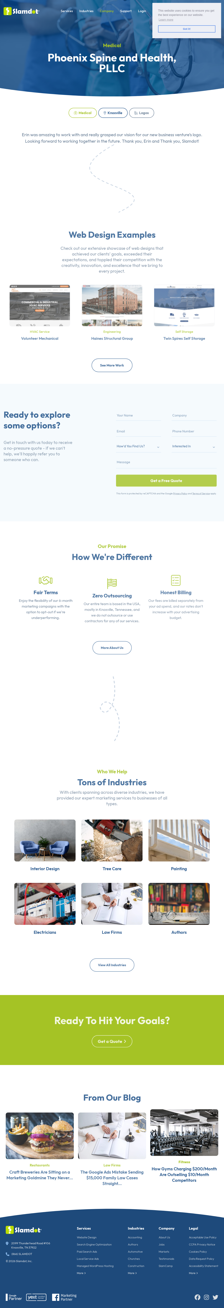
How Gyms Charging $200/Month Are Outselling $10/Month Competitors (184, 1189)
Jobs (162, 1244)
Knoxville (113, 113)
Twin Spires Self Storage (184, 331)
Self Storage (184, 326)
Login (142, 11)
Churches (134, 1259)
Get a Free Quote (166, 473)
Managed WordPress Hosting (95, 1266)
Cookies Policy (198, 1251)
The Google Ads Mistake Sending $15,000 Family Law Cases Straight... (112, 1189)
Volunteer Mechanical (39, 331)
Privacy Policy (176, 482)
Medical (82, 113)
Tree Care (112, 874)
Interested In (177, 447)
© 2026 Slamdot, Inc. (19, 1261)
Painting (183, 874)
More (81, 1273)
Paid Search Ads (87, 1251)
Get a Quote (112, 1053)
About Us (164, 1237)
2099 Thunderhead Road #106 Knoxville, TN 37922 (28, 1245)
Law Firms (112, 942)
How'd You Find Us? (140, 447)
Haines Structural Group (112, 331)
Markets (164, 1251)
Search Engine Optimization (94, 1244)
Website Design (87, 1237)
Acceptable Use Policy (202, 1237)
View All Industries (112, 964)
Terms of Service (191, 482)
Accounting (135, 1237)
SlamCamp (166, 1266)
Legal (193, 1228)
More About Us (112, 647)
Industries (86, 11)
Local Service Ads (88, 1259)
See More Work (112, 365)
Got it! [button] (187, 28)
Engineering (111, 326)
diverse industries (130, 803)
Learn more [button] (166, 19)
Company (107, 11)
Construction (136, 1266)
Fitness (184, 1176)
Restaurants (40, 1176)
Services (67, 11)
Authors (183, 942)
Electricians (40, 942)
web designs (143, 259)
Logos (141, 113)
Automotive (135, 1251)
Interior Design (40, 874)
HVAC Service (39, 326)
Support (126, 11)
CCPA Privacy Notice (202, 1244)
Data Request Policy (201, 1259)
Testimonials (166, 1259)
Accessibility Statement (203, 1266)
